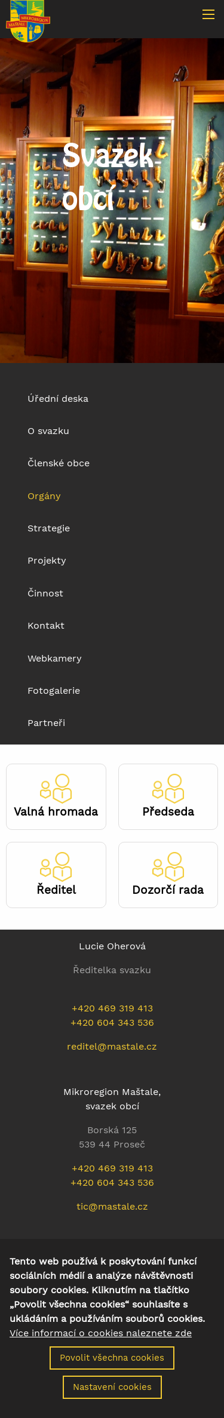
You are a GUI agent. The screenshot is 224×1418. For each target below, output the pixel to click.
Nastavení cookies (112, 1393)
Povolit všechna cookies (112, 1363)
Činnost (45, 593)
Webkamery (54, 658)
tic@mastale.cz (112, 1206)
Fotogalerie (53, 690)
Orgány (44, 496)
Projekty (46, 560)
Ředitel (56, 890)
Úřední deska (57, 398)
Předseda (168, 812)
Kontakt (46, 625)
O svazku (48, 430)
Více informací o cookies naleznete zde (101, 1339)
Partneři (46, 722)
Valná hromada (56, 812)
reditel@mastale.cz (112, 1046)
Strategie (48, 528)
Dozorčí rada (168, 890)
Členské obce (58, 463)
